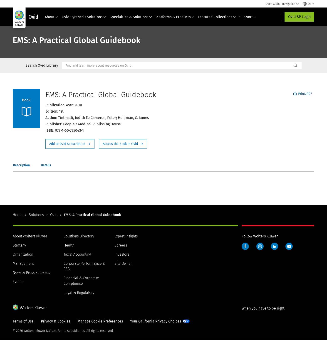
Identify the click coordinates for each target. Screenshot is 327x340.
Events (18, 282)
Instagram (260, 246)
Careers (120, 245)
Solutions (36, 215)
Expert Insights (126, 236)
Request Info (70, 144)
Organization (23, 254)
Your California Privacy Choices (155, 321)
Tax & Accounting (77, 254)
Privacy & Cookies (55, 321)
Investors (121, 254)
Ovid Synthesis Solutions (84, 17)
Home (17, 215)
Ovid (53, 215)
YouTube (289, 246)
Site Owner (123, 263)
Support (247, 17)
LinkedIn (274, 246)
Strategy (19, 245)
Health (69, 245)
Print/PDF (302, 94)
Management (23, 263)
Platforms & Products (175, 17)
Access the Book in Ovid (123, 144)
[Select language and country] (308, 4)
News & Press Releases (31, 272)
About (51, 17)
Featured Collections (217, 17)
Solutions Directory (79, 236)
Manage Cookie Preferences (100, 321)
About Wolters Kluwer (30, 236)
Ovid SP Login (299, 17)
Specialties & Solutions (131, 17)
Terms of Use (23, 321)
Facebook (245, 246)
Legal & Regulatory (79, 292)
